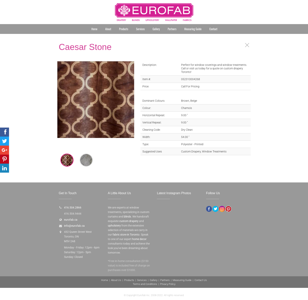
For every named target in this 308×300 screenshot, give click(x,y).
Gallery (156, 29)
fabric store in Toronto (126, 234)
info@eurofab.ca (74, 225)
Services (140, 29)
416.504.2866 (72, 207)
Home (94, 29)
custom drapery (128, 221)
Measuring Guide (193, 29)
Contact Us (200, 280)
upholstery (114, 225)
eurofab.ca (70, 219)
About (108, 29)
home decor (139, 239)
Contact (213, 29)
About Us (116, 280)
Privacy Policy (167, 284)
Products (123, 29)
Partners (172, 29)
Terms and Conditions (145, 284)
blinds (127, 216)
